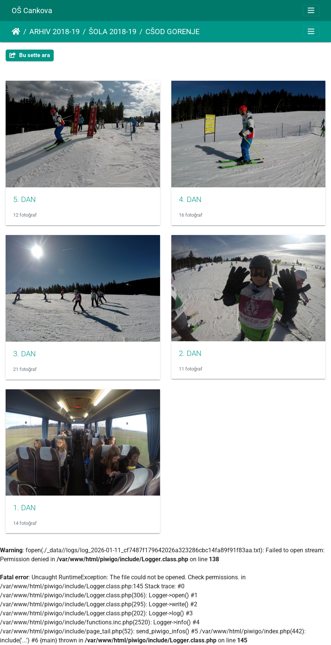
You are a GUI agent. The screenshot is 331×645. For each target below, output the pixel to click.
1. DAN (24, 507)
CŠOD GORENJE (172, 31)
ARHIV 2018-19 (54, 31)
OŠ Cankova (32, 10)
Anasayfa (16, 31)
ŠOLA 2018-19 (112, 31)
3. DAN (24, 353)
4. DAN (190, 199)
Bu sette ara (29, 55)
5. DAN (24, 199)
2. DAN (190, 353)
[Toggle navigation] (311, 10)
